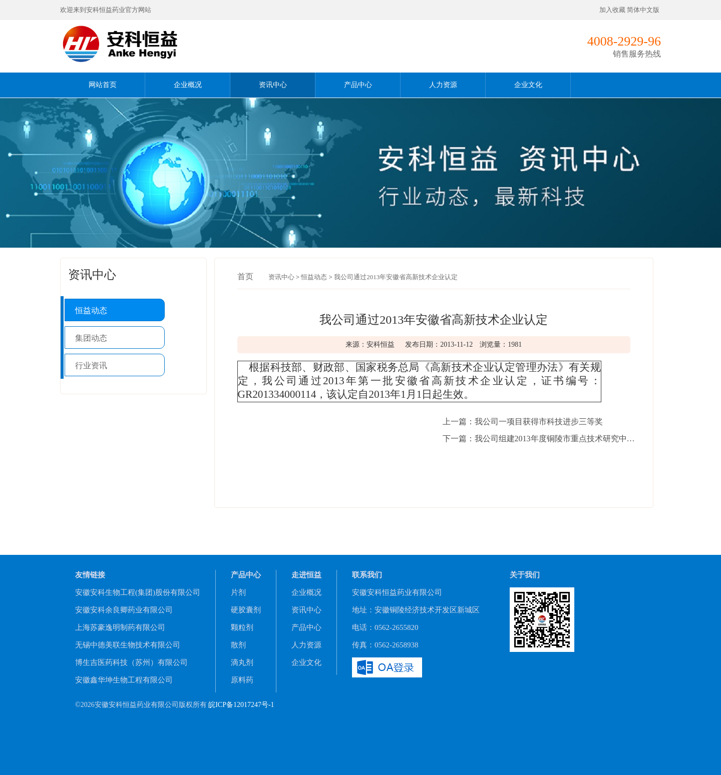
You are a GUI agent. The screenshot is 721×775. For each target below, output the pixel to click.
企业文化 (528, 85)
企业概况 (188, 85)
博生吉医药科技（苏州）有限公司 (131, 662)
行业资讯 (91, 365)
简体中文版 (644, 10)
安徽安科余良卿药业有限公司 (124, 610)
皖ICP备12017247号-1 (241, 704)
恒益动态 (91, 310)
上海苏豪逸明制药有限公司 (120, 627)
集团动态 (91, 338)
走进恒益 (306, 575)
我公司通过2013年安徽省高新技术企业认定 (396, 277)
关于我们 (525, 575)
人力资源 (443, 85)
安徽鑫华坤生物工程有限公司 (124, 680)
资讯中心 (273, 85)
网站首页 (103, 85)
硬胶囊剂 (246, 610)
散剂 (238, 645)
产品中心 (358, 85)
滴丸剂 (242, 662)
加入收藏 (612, 10)
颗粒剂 (242, 627)
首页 (245, 276)
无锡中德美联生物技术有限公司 (127, 645)
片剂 (238, 592)
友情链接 (90, 575)
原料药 (242, 680)
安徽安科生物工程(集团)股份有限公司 (137, 592)
